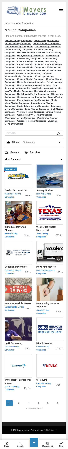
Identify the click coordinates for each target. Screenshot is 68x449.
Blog (61, 444)
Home (8, 23)
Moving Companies (23, 23)
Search (20, 444)
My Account (47, 444)
